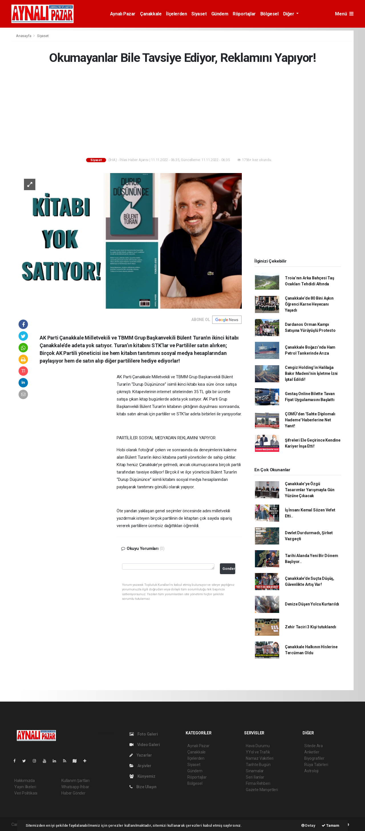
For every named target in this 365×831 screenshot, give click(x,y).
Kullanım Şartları (75, 780)
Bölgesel (269, 14)
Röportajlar (244, 14)
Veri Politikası (25, 793)
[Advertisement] (182, 112)
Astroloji (311, 771)
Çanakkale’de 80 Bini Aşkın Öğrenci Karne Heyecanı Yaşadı (309, 304)
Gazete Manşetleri (262, 789)
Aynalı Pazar (122, 14)
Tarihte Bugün (258, 764)
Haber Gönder (73, 793)
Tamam (330, 825)
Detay (308, 825)
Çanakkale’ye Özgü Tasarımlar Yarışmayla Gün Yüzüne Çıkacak (309, 489)
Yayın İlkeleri (25, 787)
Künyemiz (142, 776)
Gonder (228, 568)
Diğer (289, 14)
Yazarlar (140, 755)
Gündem (219, 14)
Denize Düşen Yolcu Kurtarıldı (312, 604)
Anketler (311, 752)
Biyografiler (314, 758)
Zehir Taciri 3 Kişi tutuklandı (310, 627)
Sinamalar (255, 771)
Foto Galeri (143, 734)
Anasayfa (24, 36)
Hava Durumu (258, 745)
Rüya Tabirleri (316, 764)
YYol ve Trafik (258, 752)
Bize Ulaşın (143, 787)
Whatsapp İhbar (75, 787)
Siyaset (198, 14)
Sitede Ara (313, 745)
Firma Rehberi (258, 783)
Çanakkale (150, 14)
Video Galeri (144, 744)
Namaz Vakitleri (259, 758)
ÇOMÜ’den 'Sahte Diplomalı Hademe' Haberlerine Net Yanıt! (310, 420)
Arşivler (140, 765)
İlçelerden (176, 14)
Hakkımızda (24, 780)
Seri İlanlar (255, 777)
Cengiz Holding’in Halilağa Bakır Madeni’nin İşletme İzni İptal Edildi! (311, 373)
